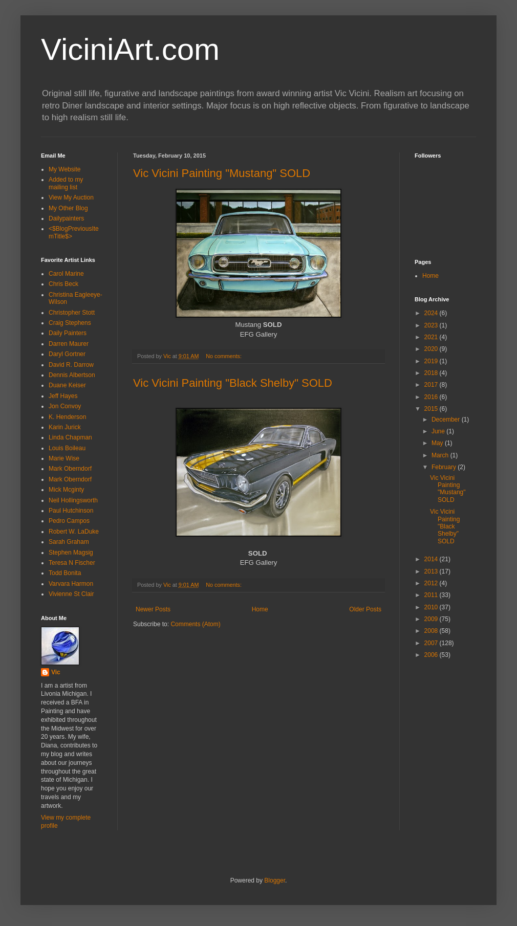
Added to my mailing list (66, 183)
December (447, 419)
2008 (432, 630)
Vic (55, 672)
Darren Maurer (69, 343)
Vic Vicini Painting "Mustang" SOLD (221, 173)
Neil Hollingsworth (73, 500)
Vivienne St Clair (71, 594)
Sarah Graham (69, 541)
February (445, 467)
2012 (432, 583)
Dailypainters (66, 218)
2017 (432, 384)
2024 (432, 313)
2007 (432, 643)
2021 (432, 337)
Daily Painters (68, 333)
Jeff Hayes (63, 396)
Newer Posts (153, 609)
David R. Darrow (71, 364)
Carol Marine (66, 273)
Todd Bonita (65, 573)
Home (260, 609)
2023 (432, 325)
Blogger (274, 880)
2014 (432, 559)
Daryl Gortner (67, 354)
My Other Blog (68, 208)
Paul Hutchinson (71, 510)
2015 (432, 408)
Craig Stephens (70, 322)
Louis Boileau (67, 448)
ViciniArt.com (130, 49)
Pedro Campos (69, 520)
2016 (432, 397)
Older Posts (365, 609)
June (439, 431)
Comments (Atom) (195, 624)
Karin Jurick (65, 427)
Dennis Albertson (72, 375)
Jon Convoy (65, 406)
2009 (432, 619)
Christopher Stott (72, 312)
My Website (64, 169)
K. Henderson (67, 417)
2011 (432, 595)
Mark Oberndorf (70, 468)
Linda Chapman (70, 437)
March (441, 455)
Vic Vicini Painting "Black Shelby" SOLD (232, 383)
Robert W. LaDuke (74, 531)
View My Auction (71, 197)
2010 (432, 607)
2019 (432, 361)
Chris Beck (63, 284)
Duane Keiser (67, 385)
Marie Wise (64, 458)
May (438, 443)
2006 (432, 654)
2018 (432, 373)
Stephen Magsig (71, 552)
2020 (432, 348)
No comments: (224, 356)
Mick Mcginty (66, 489)
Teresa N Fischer (72, 562)
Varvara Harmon (71, 583)
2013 (432, 571)
